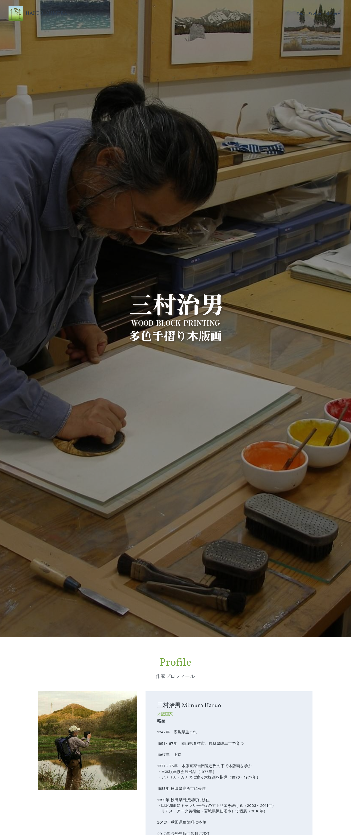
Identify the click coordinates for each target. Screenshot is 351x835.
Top (299, 13)
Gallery (333, 13)
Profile (314, 13)
